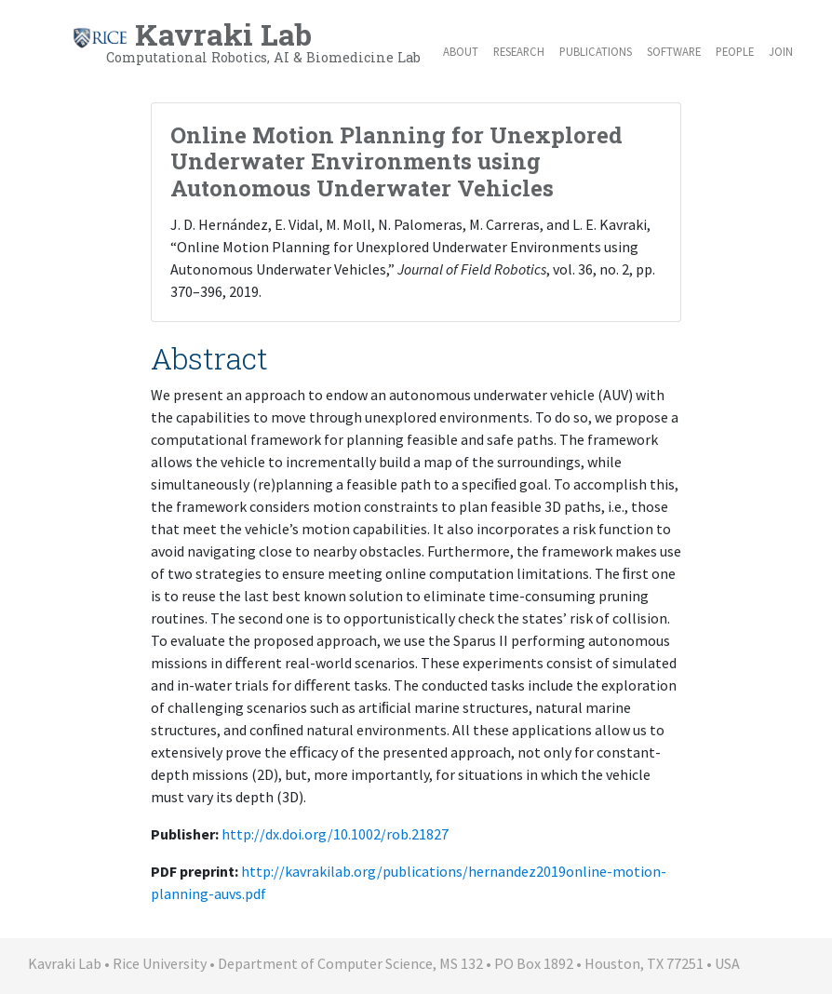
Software (674, 51)
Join (781, 51)
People (735, 51)
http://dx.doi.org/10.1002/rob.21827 (335, 834)
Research (518, 51)
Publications (595, 51)
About (460, 51)
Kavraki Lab (247, 41)
